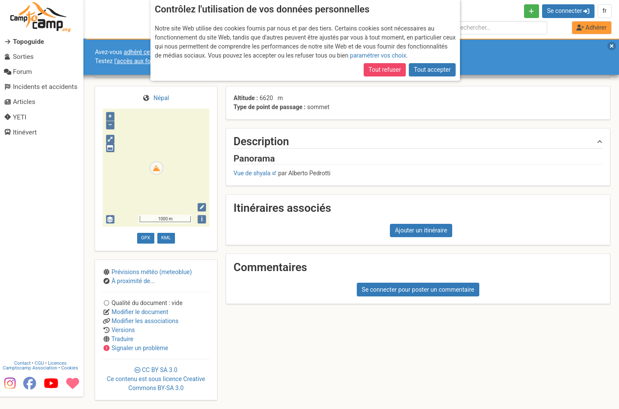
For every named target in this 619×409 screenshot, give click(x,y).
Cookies (72, 380)
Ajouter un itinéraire (421, 230)
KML (166, 238)
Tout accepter (432, 69)
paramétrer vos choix (378, 55)
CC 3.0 (156, 378)
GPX (145, 238)
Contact (25, 375)
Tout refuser (384, 69)
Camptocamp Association (32, 380)
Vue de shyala (251, 173)
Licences (60, 375)
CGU (42, 375)
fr (604, 10)
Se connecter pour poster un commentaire (418, 289)
